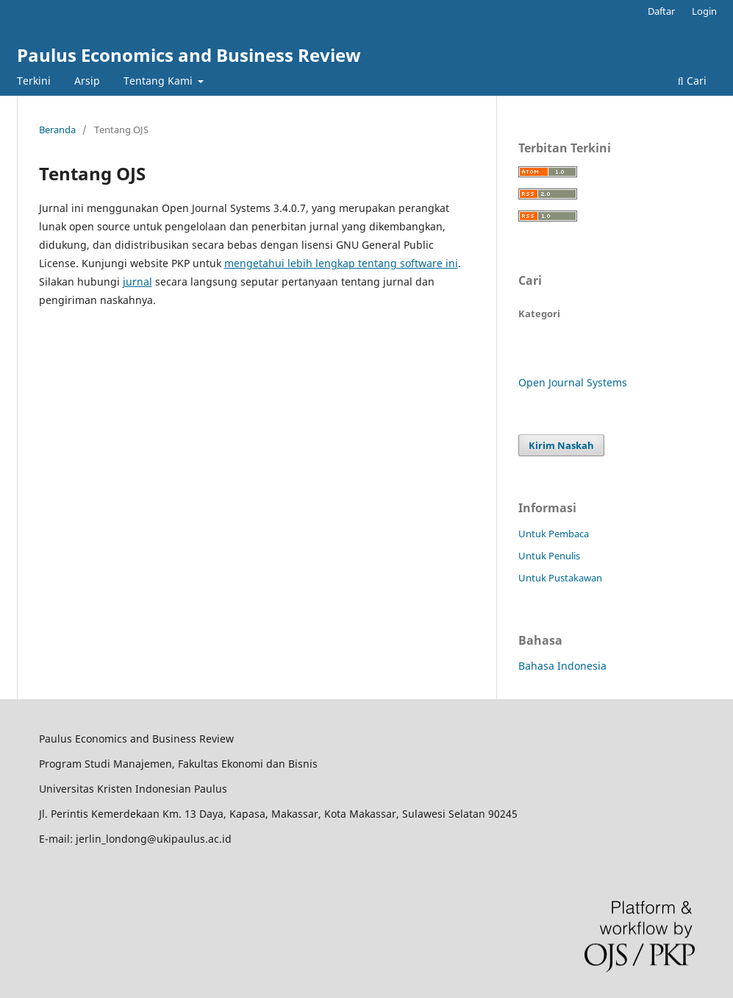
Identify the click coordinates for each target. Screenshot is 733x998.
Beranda (57, 129)
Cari (692, 81)
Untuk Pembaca (553, 533)
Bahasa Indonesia (562, 666)
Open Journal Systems (572, 382)
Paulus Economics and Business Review (189, 55)
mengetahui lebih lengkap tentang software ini (341, 263)
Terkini (34, 81)
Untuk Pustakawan (560, 577)
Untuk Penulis (549, 555)
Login (704, 11)
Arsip (87, 81)
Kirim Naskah (561, 445)
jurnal (137, 282)
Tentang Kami (160, 81)
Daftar (661, 11)
